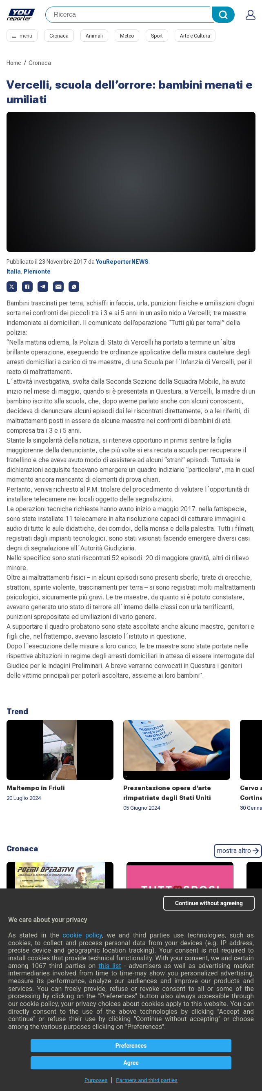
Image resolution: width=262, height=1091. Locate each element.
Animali (94, 36)
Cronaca (59, 36)
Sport (157, 36)
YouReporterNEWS (122, 261)
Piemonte (37, 271)
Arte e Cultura (195, 36)
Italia (14, 271)
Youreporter (21, 15)
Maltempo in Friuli (36, 788)
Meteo (127, 36)
